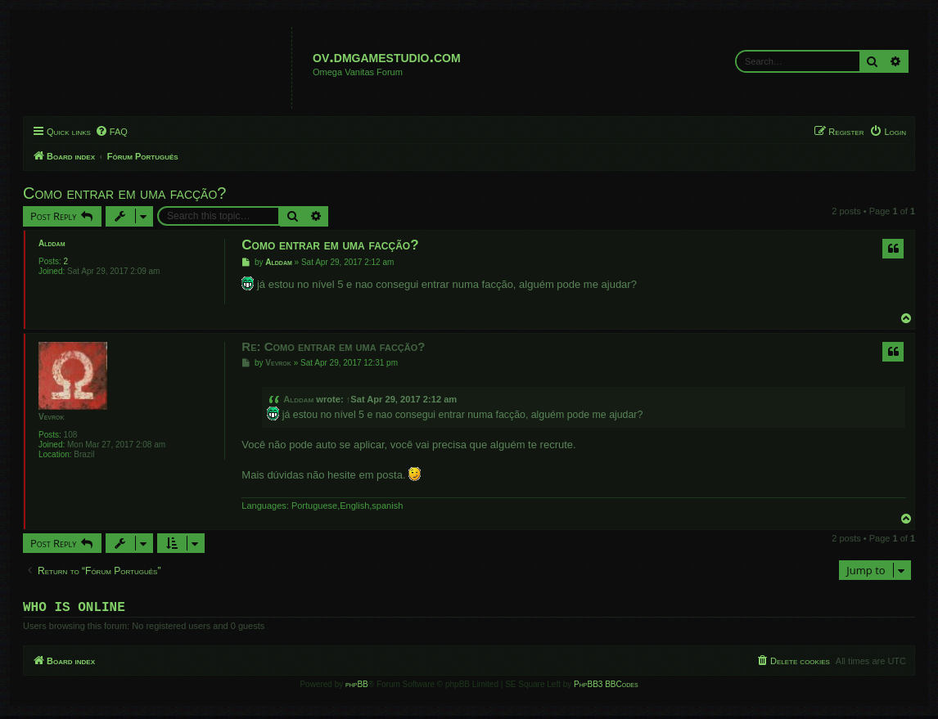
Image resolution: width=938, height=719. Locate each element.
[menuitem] (111, 132)
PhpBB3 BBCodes (606, 687)
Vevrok (51, 416)
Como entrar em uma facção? (124, 193)
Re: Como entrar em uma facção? (333, 346)
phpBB (356, 687)
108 (71, 434)
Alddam (51, 243)
